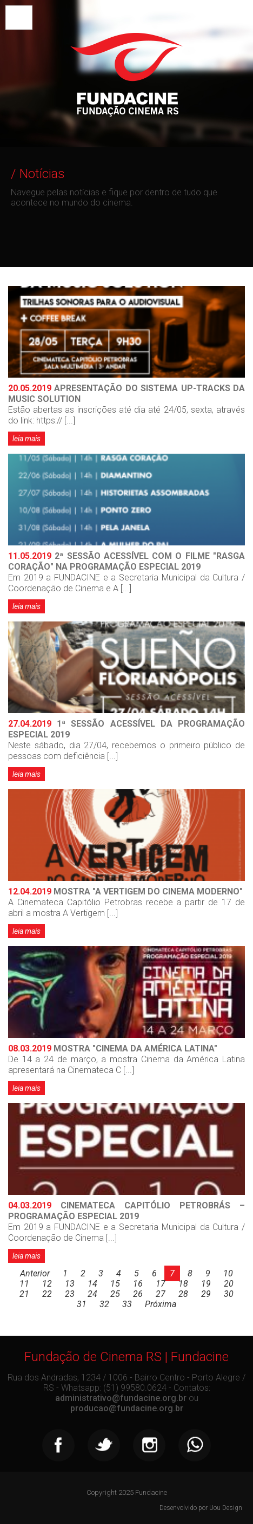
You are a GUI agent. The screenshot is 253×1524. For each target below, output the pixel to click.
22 (47, 1294)
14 (92, 1284)
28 (183, 1294)
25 (115, 1294)
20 (229, 1284)
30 (229, 1294)
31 (81, 1304)
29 (206, 1294)
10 (228, 1273)
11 (24, 1284)
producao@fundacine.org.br (126, 1408)
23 (70, 1294)
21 (24, 1294)
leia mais (26, 438)
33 (127, 1304)
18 (183, 1284)
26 (138, 1294)
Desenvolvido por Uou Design (200, 1508)
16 (138, 1284)
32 (104, 1304)
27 (160, 1294)
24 (92, 1294)
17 (160, 1284)
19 (206, 1284)
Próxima (160, 1304)
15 (115, 1284)
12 (47, 1284)
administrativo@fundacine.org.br (121, 1398)
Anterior (35, 1273)
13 (70, 1284)
